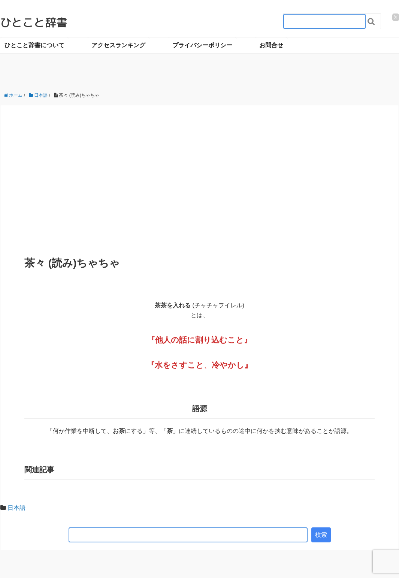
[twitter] (395, 17)
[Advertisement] (200, 182)
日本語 (16, 508)
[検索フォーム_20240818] (324, 21)
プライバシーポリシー (202, 45)
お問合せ (271, 45)
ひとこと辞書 (33, 22)
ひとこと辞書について (34, 45)
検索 (321, 535)
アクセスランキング (118, 45)
